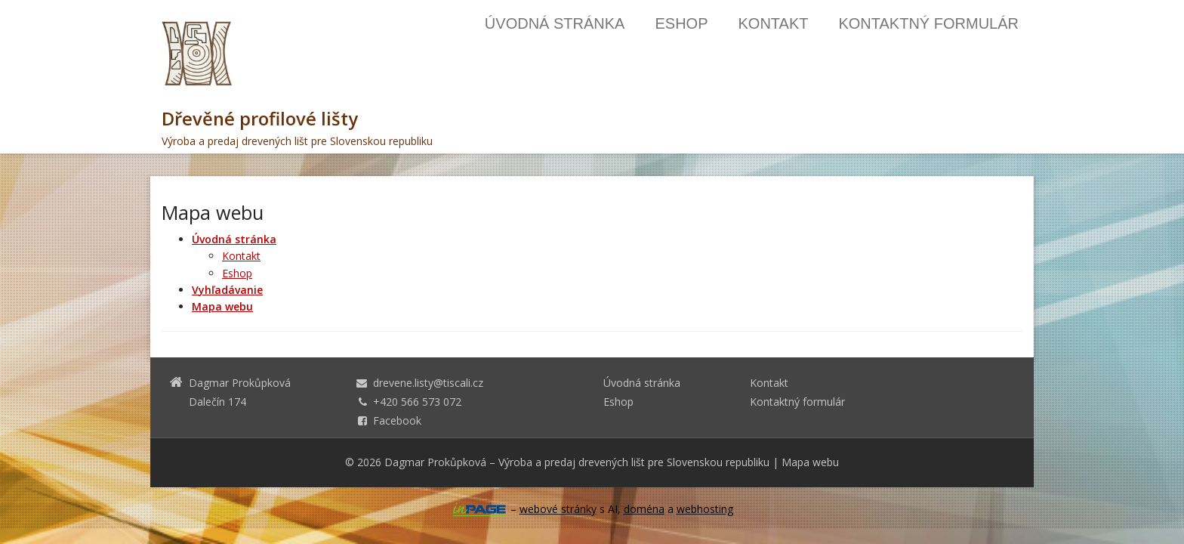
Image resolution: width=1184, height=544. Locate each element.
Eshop (681, 23)
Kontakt (773, 23)
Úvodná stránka (555, 23)
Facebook (397, 420)
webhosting (705, 509)
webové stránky (558, 509)
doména (644, 509)
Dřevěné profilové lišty (260, 119)
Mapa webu (810, 462)
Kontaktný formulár (928, 23)
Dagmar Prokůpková (435, 462)
